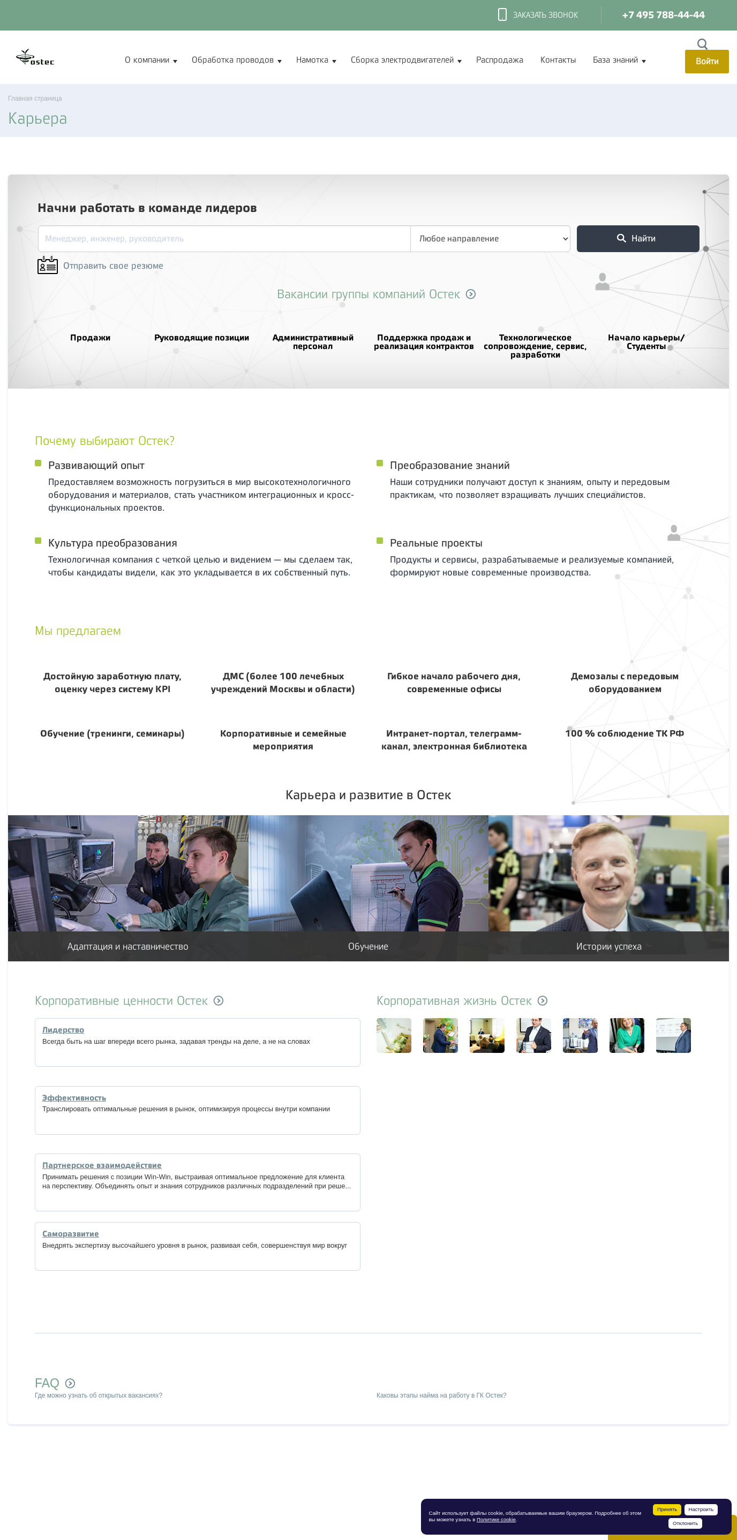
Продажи (90, 331)
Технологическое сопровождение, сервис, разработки (536, 339)
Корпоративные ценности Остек (121, 1000)
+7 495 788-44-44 (663, 15)
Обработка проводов (233, 60)
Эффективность (74, 1098)
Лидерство (63, 1030)
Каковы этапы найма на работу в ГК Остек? (442, 1395)
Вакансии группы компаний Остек (368, 294)
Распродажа (499, 60)
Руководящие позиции (202, 331)
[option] (379, 1037)
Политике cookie (496, 1519)
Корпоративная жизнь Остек (454, 1000)
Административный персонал (313, 335)
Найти (636, 238)
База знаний (615, 60)
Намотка (312, 60)
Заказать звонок (538, 15)
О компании (147, 60)
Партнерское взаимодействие (102, 1165)
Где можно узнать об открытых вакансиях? (98, 1395)
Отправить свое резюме (100, 265)
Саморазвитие (70, 1234)
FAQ (47, 1383)
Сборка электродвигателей (402, 60)
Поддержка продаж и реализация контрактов (424, 335)
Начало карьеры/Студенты (646, 335)
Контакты (558, 60)
